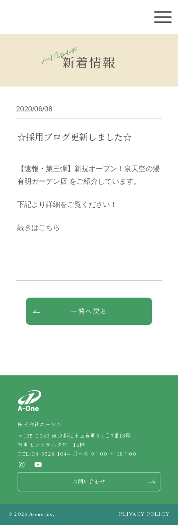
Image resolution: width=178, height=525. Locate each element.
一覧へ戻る (89, 311)
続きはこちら (38, 228)
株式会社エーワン (20, 17)
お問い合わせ (88, 481)
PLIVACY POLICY (144, 514)
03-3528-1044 (51, 453)
